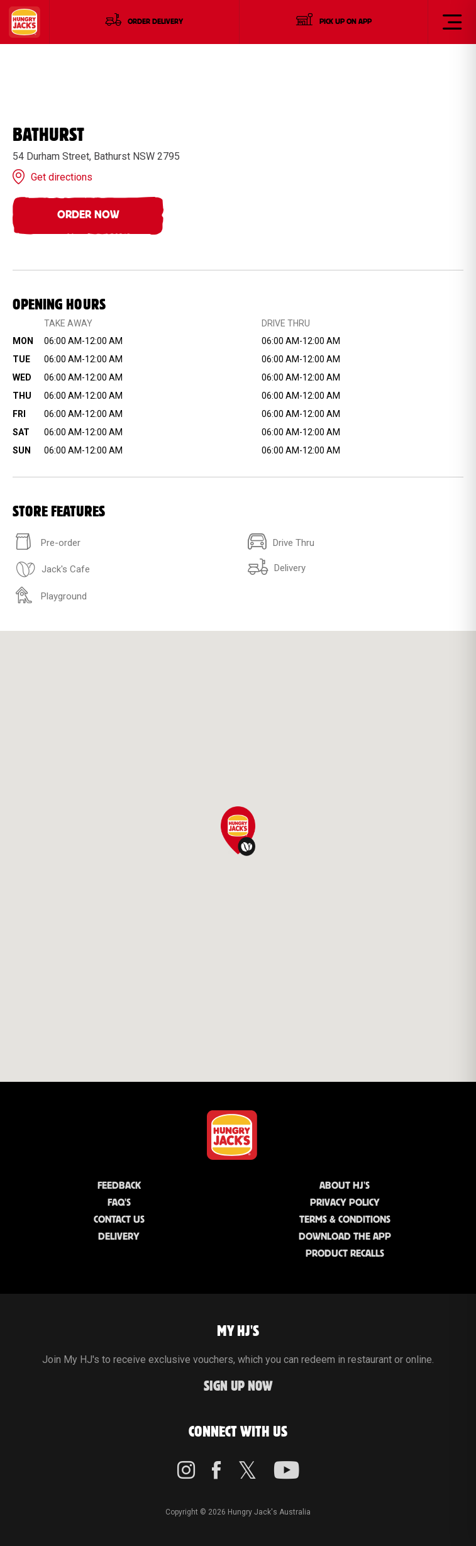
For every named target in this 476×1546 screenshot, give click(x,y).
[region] (238, 856)
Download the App (345, 1236)
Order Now (88, 215)
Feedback (119, 1185)
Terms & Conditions (344, 1219)
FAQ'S (119, 1202)
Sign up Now (238, 1386)
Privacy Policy (345, 1202)
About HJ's (344, 1185)
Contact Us (119, 1219)
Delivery (119, 1236)
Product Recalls (345, 1253)
